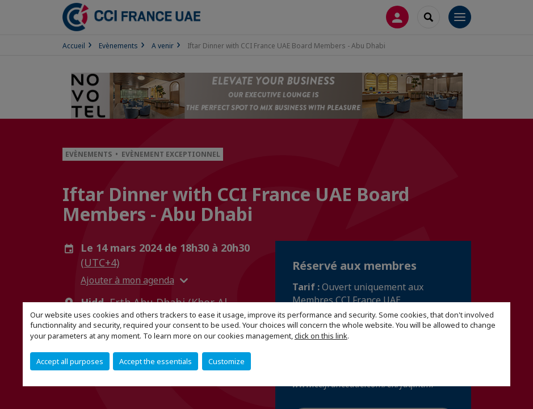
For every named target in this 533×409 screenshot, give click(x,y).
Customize (226, 361)
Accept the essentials (155, 361)
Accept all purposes (69, 361)
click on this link (321, 336)
